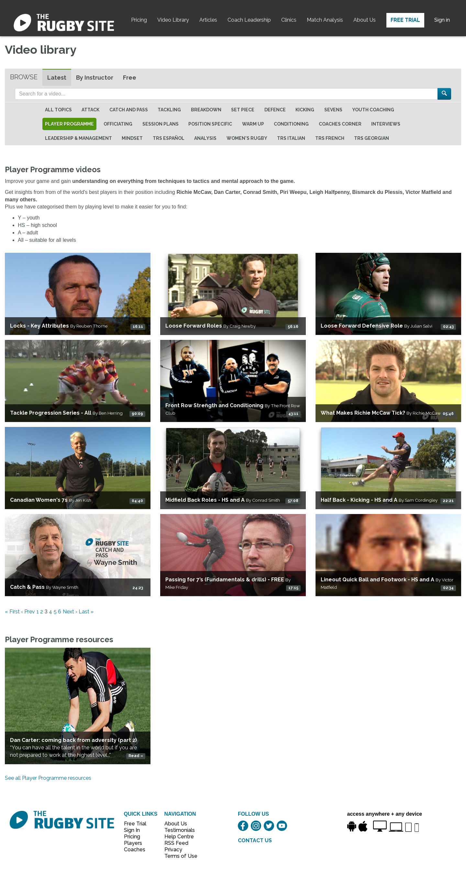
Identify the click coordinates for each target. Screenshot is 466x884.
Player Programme (69, 124)
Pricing (139, 20)
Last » (86, 612)
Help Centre (177, 837)
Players (133, 843)
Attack (90, 109)
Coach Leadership (249, 20)
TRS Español (168, 138)
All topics (58, 109)
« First (12, 612)
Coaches (134, 849)
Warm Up (253, 124)
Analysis (205, 138)
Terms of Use (177, 856)
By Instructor (94, 77)
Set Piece (242, 109)
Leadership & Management (78, 138)
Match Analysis (325, 20)
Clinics (288, 20)
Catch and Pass (128, 109)
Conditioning (291, 124)
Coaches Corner (340, 124)
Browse (24, 77)
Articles (208, 20)
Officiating (118, 124)
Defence (275, 109)
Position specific (210, 124)
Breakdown (206, 109)
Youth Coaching (373, 109)
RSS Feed (177, 843)
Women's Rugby (247, 138)
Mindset (132, 138)
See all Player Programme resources (48, 778)
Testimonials (177, 830)
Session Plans (160, 124)
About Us (364, 20)
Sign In (132, 830)
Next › (70, 612)
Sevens (333, 109)
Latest (56, 77)
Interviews (385, 124)
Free (129, 77)
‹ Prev (28, 612)
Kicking (304, 109)
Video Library (173, 20)
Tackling (169, 109)
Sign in (442, 20)
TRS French (329, 138)
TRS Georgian (371, 138)
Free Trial (405, 20)
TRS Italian (291, 138)
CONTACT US (255, 840)
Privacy (173, 849)
